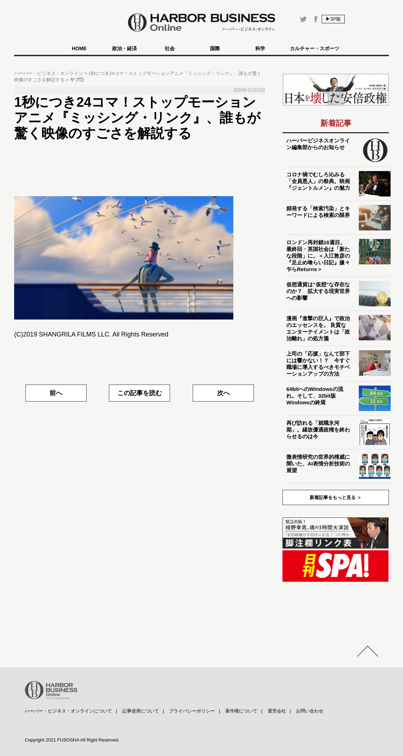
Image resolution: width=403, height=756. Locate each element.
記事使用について (140, 711)
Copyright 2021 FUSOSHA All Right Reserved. (72, 740)
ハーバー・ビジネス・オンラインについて (68, 711)
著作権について (241, 711)
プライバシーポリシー (192, 711)
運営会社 (277, 711)
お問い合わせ (309, 711)
